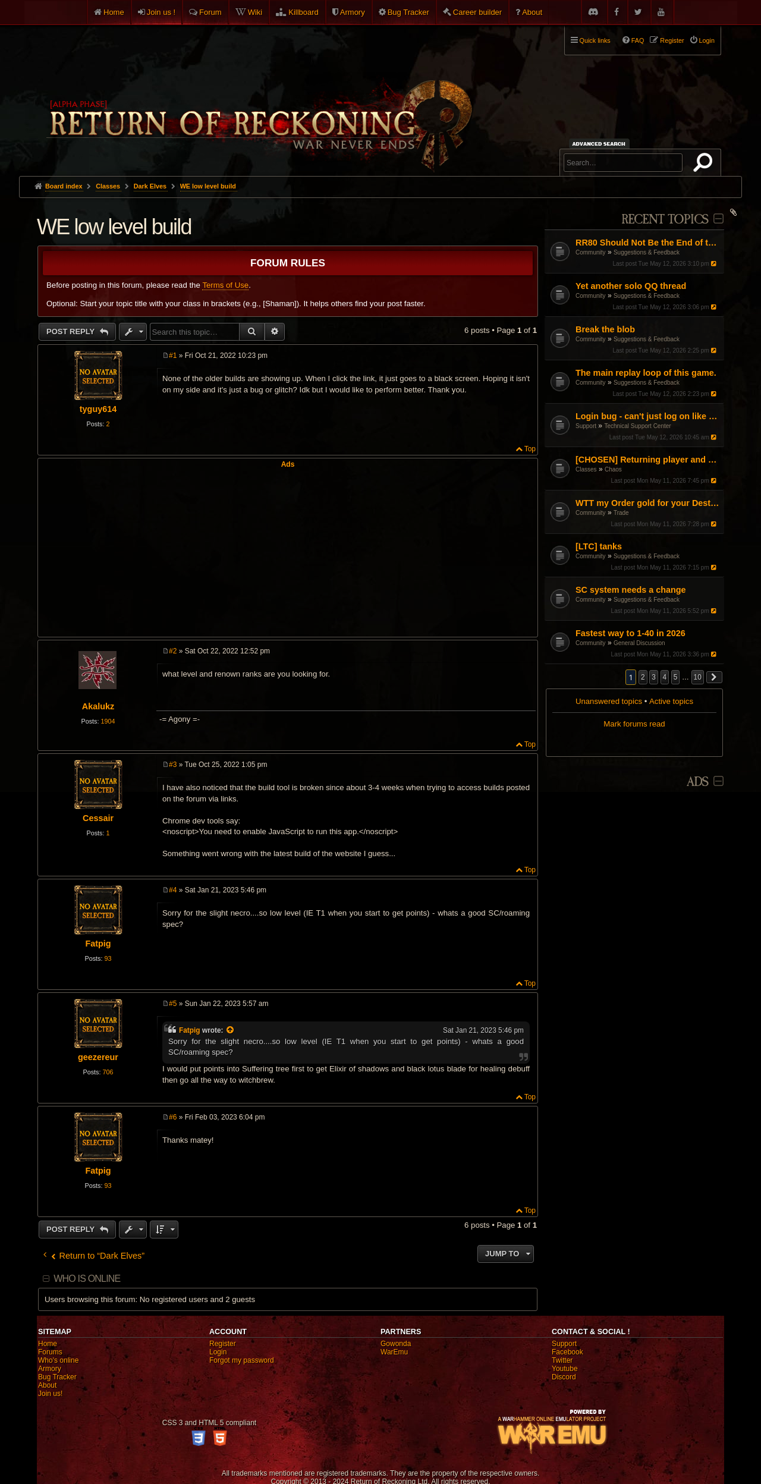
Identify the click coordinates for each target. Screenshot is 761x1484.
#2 (173, 651)
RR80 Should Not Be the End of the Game (648, 242)
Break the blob (605, 329)
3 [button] (654, 677)
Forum (210, 12)
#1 (173, 355)
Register (222, 1344)
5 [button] (676, 677)
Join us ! (161, 12)
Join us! (50, 1393)
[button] (714, 677)
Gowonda (395, 1344)
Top (530, 449)
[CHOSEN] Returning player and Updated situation (648, 459)
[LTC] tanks (599, 546)
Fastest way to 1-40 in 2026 (630, 633)
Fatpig (98, 943)
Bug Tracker (408, 12)
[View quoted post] (230, 1030)
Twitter (562, 1360)
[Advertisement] (288, 552)
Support (586, 426)
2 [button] (643, 677)
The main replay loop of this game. (646, 373)
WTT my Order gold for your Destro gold (648, 503)
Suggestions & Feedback (647, 252)
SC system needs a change (631, 590)
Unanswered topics (609, 701)
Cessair (98, 818)
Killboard (303, 12)
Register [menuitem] (672, 40)
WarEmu (394, 1352)
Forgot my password (241, 1360)
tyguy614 (98, 409)
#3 (173, 764)
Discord (564, 1377)
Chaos (613, 469)
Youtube (565, 1368)
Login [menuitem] (707, 40)
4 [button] (665, 677)
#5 (173, 1003)
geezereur (98, 1057)
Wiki (255, 12)
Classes (586, 469)
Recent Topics (665, 219)
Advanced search (601, 144)
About (532, 12)
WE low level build (208, 186)
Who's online (58, 1360)
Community (591, 252)
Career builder (477, 12)
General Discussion (639, 643)
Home (113, 12)
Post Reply (71, 331)
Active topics (671, 701)
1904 (107, 721)
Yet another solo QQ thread (631, 286)
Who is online (87, 1279)
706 (107, 1072)
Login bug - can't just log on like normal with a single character (648, 416)
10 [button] (698, 677)
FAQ (637, 40)
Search (705, 165)
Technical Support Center (637, 426)
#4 (173, 890)
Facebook (567, 1352)
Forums (50, 1352)
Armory (352, 12)
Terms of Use (225, 285)
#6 (173, 1117)
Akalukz (98, 706)
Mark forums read (634, 723)
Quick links (595, 40)
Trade (621, 513)
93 (107, 958)
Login (218, 1352)
